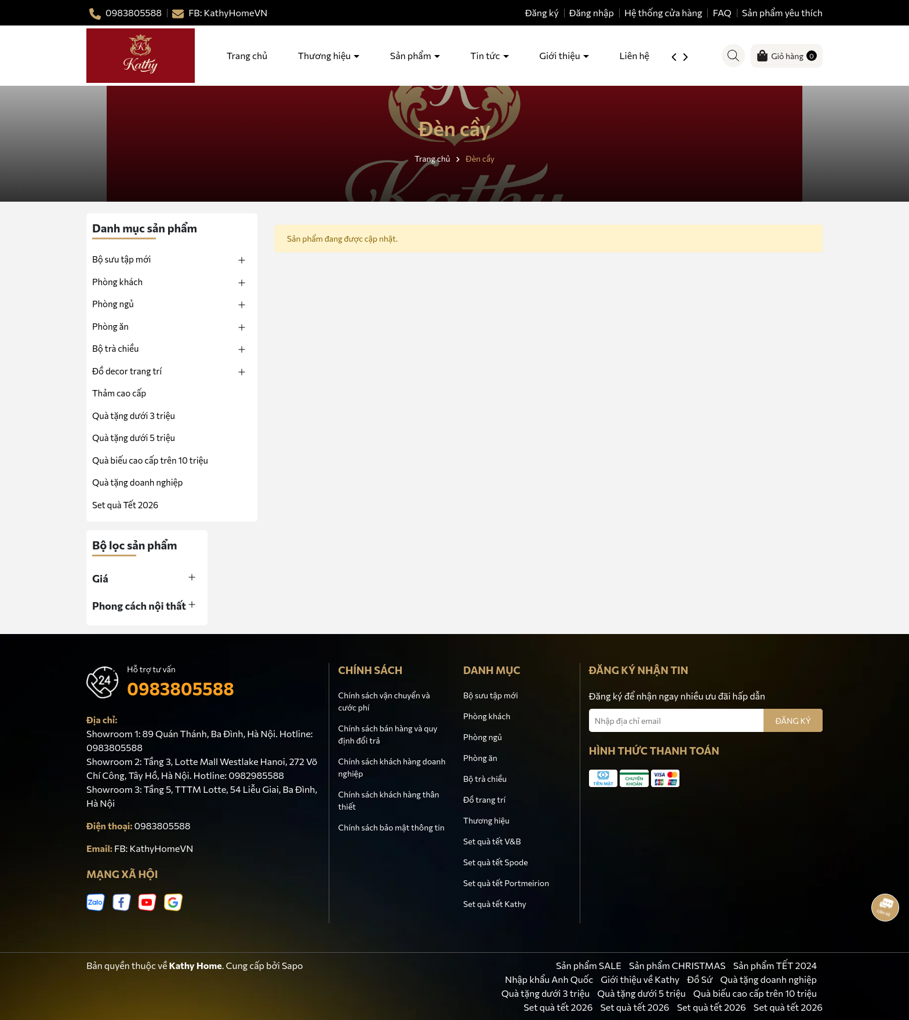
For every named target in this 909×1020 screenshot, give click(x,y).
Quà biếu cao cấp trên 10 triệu (150, 460)
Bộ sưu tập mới (121, 259)
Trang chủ (247, 55)
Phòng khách (117, 281)
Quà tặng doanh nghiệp (137, 482)
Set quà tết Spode (495, 862)
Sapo (292, 965)
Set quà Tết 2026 (125, 505)
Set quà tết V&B (492, 841)
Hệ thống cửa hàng (663, 12)
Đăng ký (542, 12)
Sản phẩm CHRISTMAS (677, 965)
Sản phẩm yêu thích (782, 12)
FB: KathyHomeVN (153, 848)
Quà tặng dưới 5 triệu (641, 993)
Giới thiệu (560, 55)
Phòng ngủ (113, 303)
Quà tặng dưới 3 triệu (133, 415)
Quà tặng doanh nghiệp (768, 979)
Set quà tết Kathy (494, 904)
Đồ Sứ (699, 979)
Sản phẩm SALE (588, 965)
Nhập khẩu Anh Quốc (549, 979)
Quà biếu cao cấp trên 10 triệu (755, 993)
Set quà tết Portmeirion (506, 883)
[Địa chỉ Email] (706, 720)
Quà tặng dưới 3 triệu (545, 993)
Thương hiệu (325, 55)
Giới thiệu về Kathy (640, 979)
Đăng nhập (591, 12)
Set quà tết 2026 (557, 1006)
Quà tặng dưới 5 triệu (133, 437)
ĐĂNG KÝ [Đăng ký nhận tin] (793, 721)
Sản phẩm (411, 55)
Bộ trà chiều (115, 348)
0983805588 (180, 688)
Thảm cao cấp (119, 393)
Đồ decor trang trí (127, 371)
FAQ (722, 12)
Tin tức (485, 55)
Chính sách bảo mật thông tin (391, 827)
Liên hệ (634, 55)
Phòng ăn (110, 326)
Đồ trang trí (484, 799)
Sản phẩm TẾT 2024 (775, 965)
